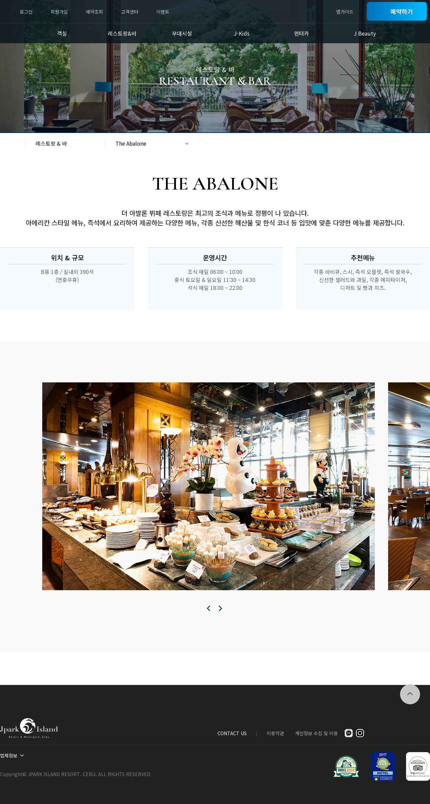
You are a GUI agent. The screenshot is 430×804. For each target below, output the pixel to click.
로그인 (26, 11)
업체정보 (8, 755)
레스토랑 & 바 (51, 143)
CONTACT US (232, 733)
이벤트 (162, 11)
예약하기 (401, 11)
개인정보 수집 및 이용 (316, 733)
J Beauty (365, 33)
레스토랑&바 (122, 33)
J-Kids (241, 33)
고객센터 (129, 11)
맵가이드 (345, 11)
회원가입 (59, 11)
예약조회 (94, 11)
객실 (62, 33)
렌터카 (301, 33)
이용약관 (275, 733)
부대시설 (182, 33)
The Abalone (130, 143)
